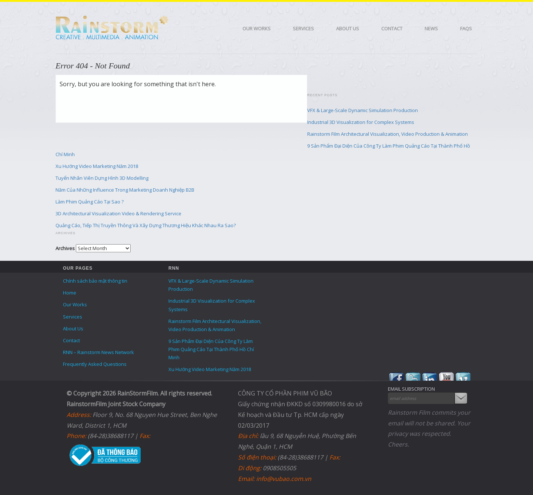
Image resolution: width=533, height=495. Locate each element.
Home (69, 292)
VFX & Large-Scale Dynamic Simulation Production (362, 110)
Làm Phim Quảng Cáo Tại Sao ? (90, 201)
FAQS (466, 28)
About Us (347, 28)
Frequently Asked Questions (95, 364)
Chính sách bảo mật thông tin (95, 280)
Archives (65, 248)
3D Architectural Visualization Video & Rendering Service (118, 213)
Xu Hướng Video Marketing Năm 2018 (97, 166)
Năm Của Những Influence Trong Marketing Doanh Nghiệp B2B (125, 189)
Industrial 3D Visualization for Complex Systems (360, 122)
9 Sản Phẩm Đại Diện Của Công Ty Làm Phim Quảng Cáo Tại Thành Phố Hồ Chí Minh (211, 349)
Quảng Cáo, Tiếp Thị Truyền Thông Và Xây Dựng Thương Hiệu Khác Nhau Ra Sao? (146, 225)
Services (303, 28)
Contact (391, 28)
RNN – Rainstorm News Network (98, 352)
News (431, 28)
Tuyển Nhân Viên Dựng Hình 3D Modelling (102, 178)
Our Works (256, 28)
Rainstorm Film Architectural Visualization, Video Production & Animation (387, 134)
